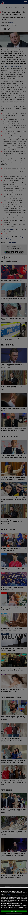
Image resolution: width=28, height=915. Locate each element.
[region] (14, 901)
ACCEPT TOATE (14, 911)
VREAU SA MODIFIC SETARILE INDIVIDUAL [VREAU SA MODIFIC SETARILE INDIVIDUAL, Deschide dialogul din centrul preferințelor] (14, 913)
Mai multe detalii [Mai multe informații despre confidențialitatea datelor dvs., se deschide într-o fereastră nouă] (8, 894)
